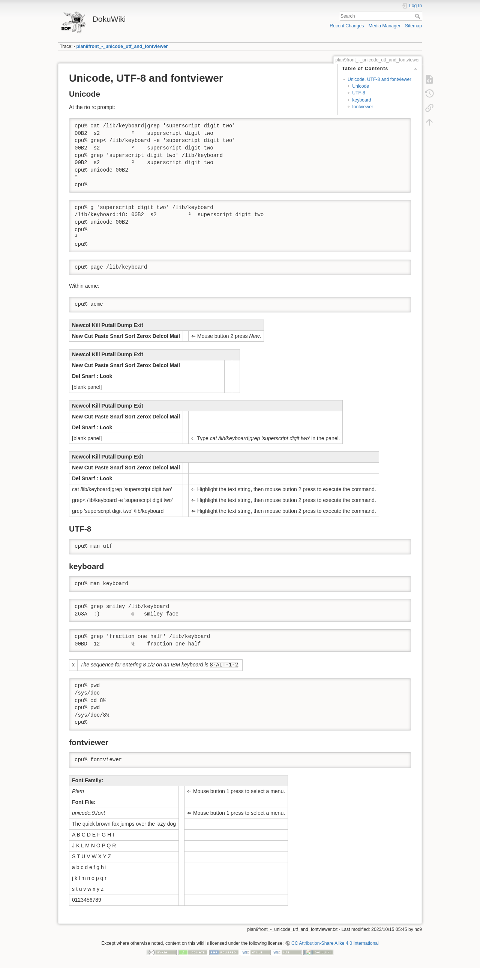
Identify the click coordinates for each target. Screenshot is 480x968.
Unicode (360, 86)
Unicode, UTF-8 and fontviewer (379, 79)
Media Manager (384, 25)
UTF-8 (358, 93)
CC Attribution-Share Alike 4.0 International (335, 943)
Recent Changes (347, 25)
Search (418, 16)
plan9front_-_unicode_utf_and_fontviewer (122, 46)
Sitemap (413, 25)
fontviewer (362, 106)
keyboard (361, 100)
